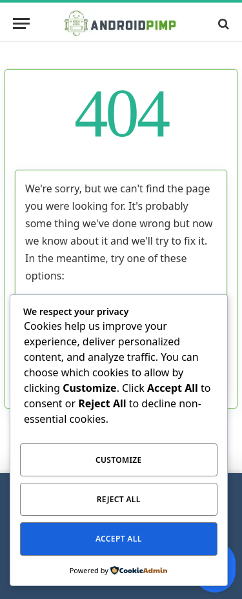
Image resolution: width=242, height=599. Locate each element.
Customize (119, 459)
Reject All (119, 499)
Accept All (119, 538)
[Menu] (21, 23)
